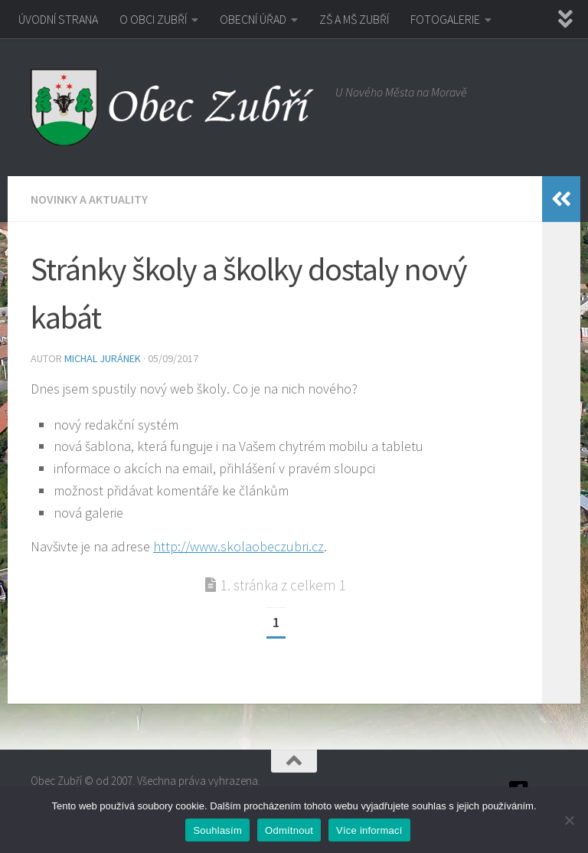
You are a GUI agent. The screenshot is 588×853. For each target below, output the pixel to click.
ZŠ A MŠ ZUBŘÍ (354, 19)
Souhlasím (217, 830)
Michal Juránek (102, 358)
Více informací (369, 830)
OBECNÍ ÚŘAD (253, 19)
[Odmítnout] (569, 820)
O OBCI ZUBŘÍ (153, 19)
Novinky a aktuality (89, 199)
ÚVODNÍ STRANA (58, 19)
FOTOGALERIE (445, 19)
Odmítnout (289, 830)
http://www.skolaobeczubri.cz (238, 546)
